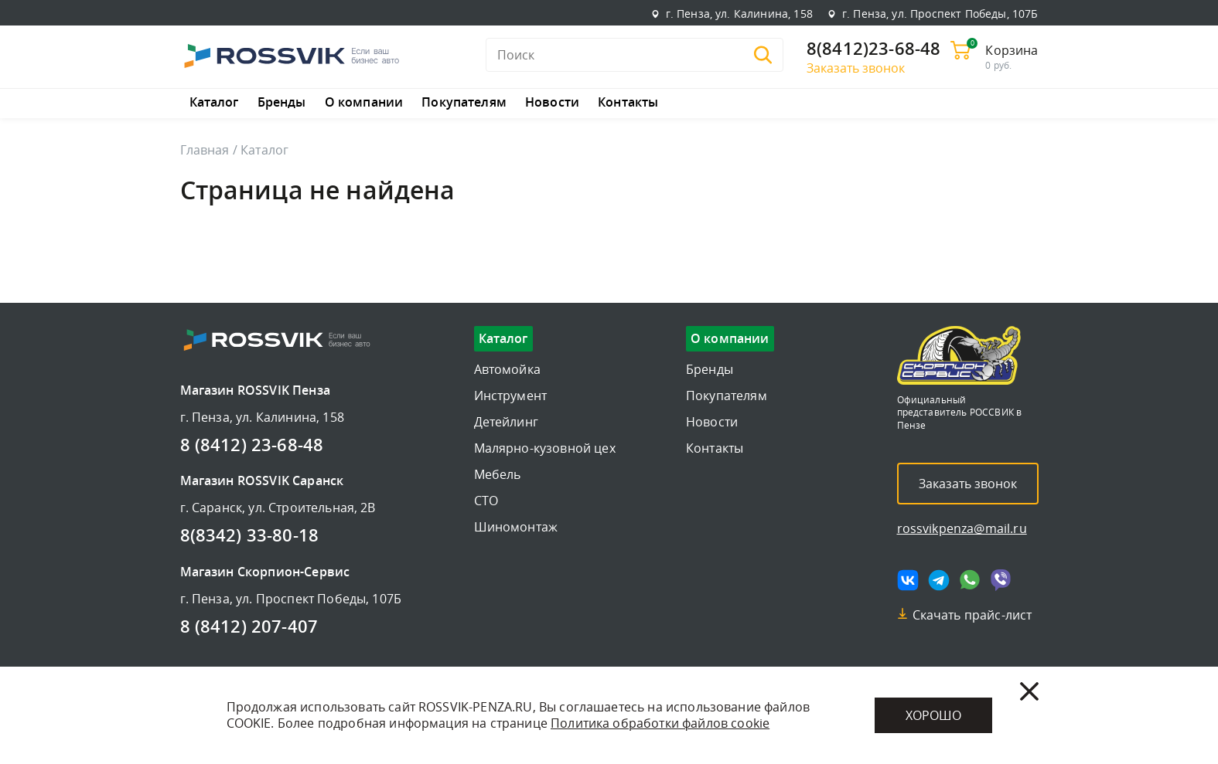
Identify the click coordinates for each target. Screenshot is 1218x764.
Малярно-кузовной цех (545, 448)
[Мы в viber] (1001, 580)
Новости (552, 103)
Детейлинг (506, 421)
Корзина (1011, 50)
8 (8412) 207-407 (249, 627)
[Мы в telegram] (939, 580)
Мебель (497, 474)
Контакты (628, 103)
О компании (364, 103)
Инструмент (511, 395)
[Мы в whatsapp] (970, 580)
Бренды (282, 103)
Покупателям (464, 103)
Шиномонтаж (516, 526)
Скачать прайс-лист (972, 614)
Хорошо (933, 715)
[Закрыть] (1029, 691)
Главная (205, 149)
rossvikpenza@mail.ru (962, 528)
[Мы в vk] (908, 580)
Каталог (214, 103)
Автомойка (507, 369)
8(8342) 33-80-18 (249, 536)
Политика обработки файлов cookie (660, 723)
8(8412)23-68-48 (873, 49)
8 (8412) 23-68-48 (252, 445)
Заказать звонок (856, 68)
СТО (486, 500)
